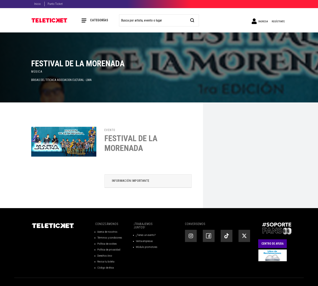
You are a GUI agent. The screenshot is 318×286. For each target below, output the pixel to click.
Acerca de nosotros (107, 231)
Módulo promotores (146, 246)
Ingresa (260, 21)
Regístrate (278, 21)
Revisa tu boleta (105, 261)
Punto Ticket (55, 4)
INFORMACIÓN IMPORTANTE (131, 180)
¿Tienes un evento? (146, 235)
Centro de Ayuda (272, 243)
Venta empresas (144, 241)
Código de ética (105, 267)
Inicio (37, 4)
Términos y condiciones (109, 237)
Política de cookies (107, 243)
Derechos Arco (104, 255)
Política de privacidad (108, 249)
